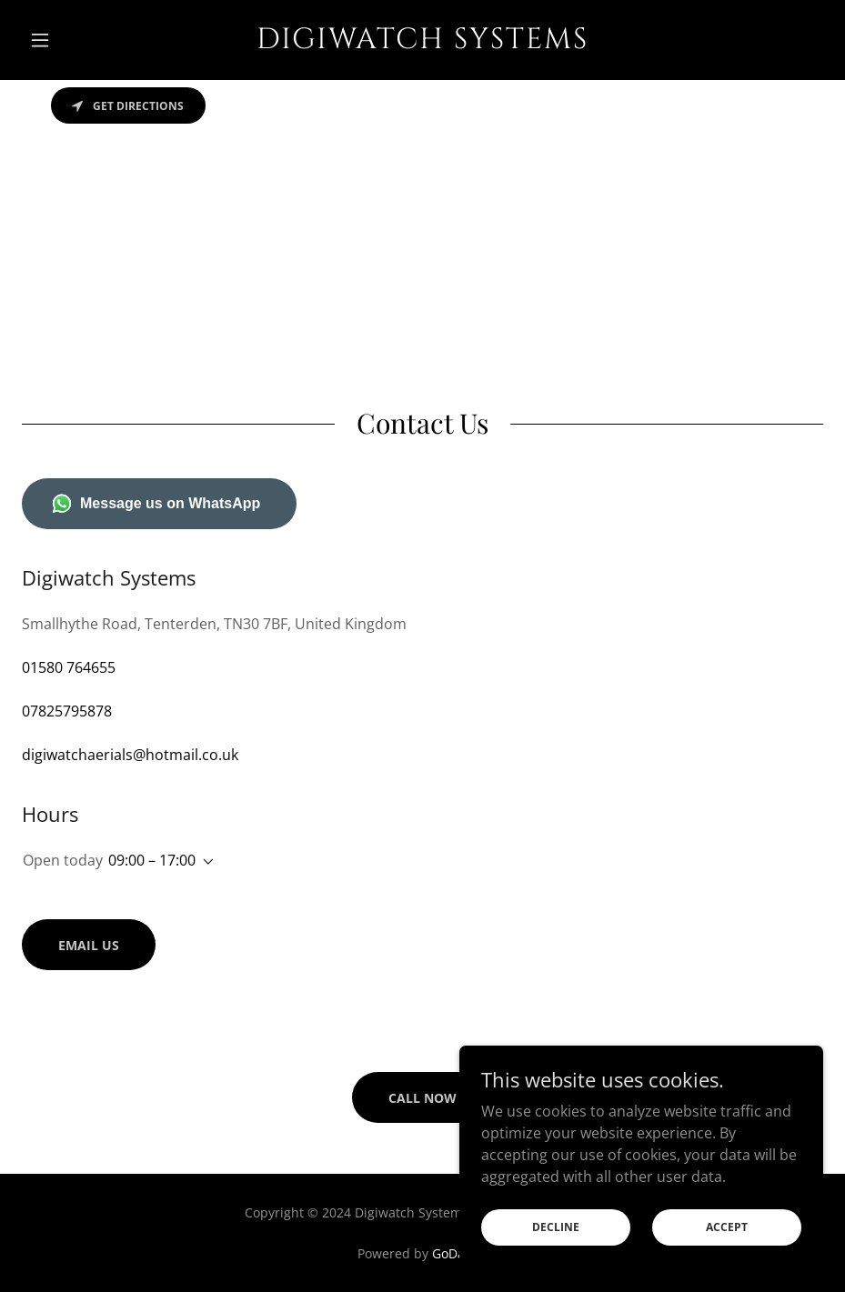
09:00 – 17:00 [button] (152, 860)
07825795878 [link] (67, 711)
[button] (82, 40)
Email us (88, 945)
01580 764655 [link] (69, 667)
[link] (422, 43)
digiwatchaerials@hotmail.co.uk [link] (130, 755)
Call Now (422, 1098)
